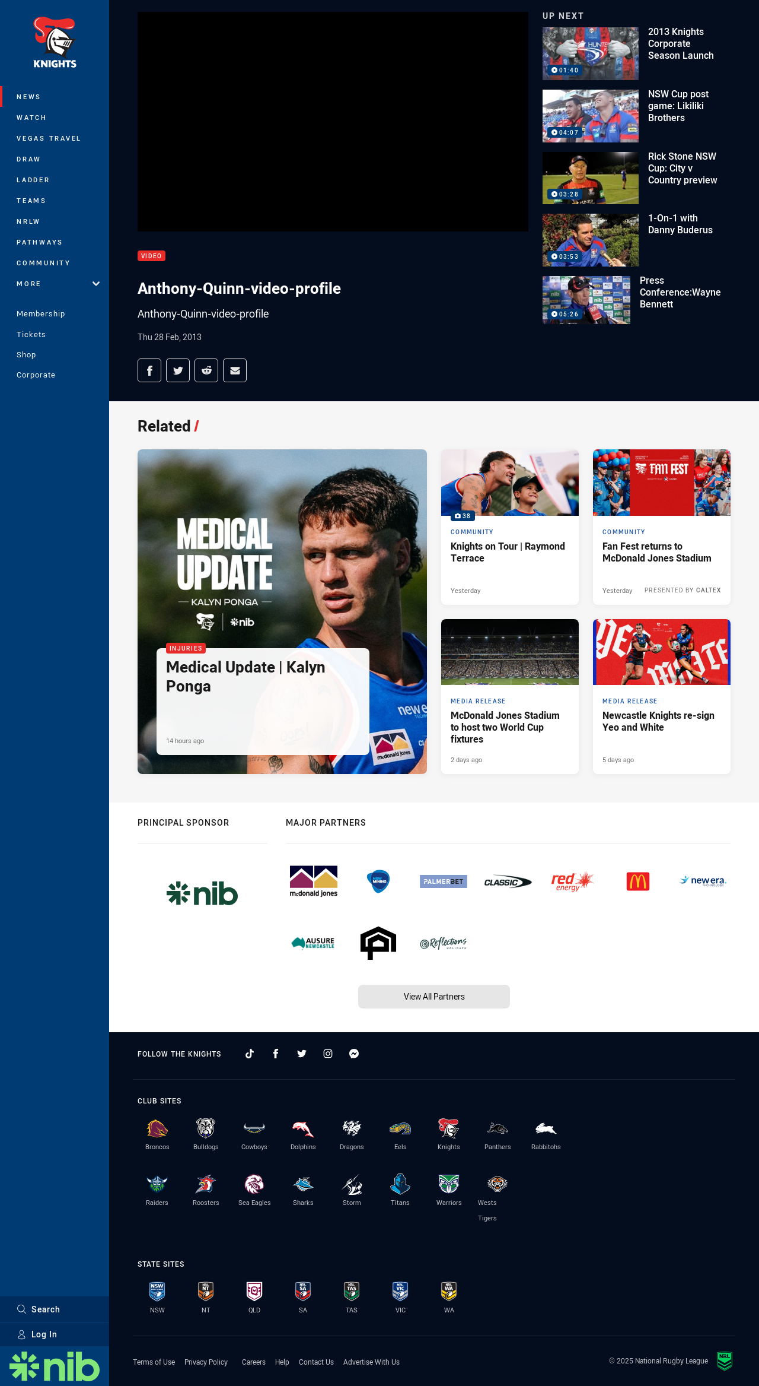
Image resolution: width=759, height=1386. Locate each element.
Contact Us (316, 1361)
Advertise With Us (371, 1361)
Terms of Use (154, 1361)
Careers (254, 1361)
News (29, 96)
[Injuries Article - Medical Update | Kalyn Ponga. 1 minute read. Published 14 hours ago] (282, 611)
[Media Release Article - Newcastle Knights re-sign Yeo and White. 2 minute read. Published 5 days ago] (662, 697)
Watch (32, 117)
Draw (29, 158)
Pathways (40, 241)
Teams (32, 200)
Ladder (33, 179)
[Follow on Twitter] (302, 1053)
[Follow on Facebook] (275, 1053)
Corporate (36, 374)
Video (151, 256)
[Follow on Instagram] (328, 1053)
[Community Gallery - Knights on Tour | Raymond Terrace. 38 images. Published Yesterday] (510, 527)
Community (44, 262)
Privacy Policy (206, 1361)
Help (282, 1361)
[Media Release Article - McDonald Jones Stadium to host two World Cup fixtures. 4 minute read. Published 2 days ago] (510, 697)
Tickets (31, 334)
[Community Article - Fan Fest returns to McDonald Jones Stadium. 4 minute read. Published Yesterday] (662, 527)
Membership (41, 313)
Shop (26, 354)
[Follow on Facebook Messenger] (354, 1053)
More (58, 283)
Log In (37, 1334)
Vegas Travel (49, 138)
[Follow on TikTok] (249, 1053)
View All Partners (434, 996)
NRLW (29, 221)
